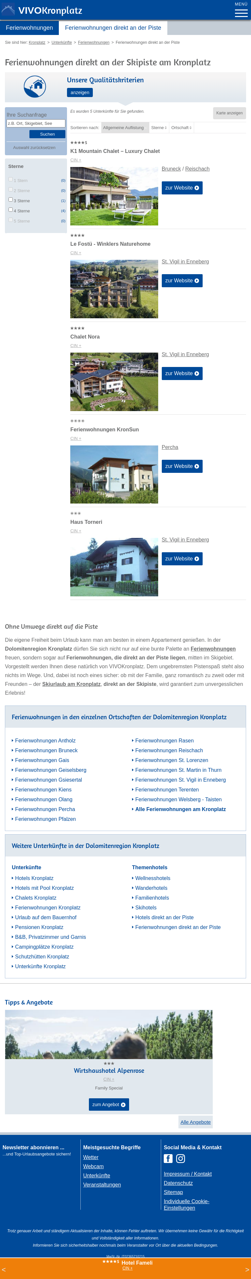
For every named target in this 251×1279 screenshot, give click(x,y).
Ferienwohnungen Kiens (43, 789)
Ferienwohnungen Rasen (164, 740)
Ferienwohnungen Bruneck (46, 750)
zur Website (182, 188)
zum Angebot (109, 1105)
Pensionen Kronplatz (39, 927)
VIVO (50, 10)
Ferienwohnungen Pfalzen (45, 819)
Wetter (90, 1157)
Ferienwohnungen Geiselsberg (50, 770)
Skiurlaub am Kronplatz (71, 684)
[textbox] (36, 123)
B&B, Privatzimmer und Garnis (50, 937)
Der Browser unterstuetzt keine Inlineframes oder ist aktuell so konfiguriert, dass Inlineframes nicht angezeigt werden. (38, 1199)
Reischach (197, 169)
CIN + (75, 160)
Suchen (47, 134)
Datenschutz (178, 1183)
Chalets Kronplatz (35, 898)
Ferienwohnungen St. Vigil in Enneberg (180, 780)
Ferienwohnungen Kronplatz (47, 907)
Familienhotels (152, 898)
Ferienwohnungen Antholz (45, 740)
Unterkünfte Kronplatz (40, 966)
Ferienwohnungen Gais (42, 760)
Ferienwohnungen (29, 28)
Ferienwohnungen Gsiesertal (48, 780)
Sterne (157, 127)
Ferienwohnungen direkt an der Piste (113, 28)
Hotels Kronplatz (34, 878)
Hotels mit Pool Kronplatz (44, 888)
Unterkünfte (96, 1175)
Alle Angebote (195, 1122)
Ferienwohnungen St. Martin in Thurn (178, 770)
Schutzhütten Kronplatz (42, 956)
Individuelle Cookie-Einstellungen (186, 1205)
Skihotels (146, 907)
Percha (170, 447)
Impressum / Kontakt (188, 1174)
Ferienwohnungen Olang (43, 799)
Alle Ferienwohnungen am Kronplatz (180, 809)
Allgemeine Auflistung (123, 127)
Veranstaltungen (102, 1185)
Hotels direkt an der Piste (164, 917)
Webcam (93, 1166)
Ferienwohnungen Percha (45, 809)
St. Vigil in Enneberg (185, 261)
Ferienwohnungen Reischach (169, 750)
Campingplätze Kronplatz (44, 947)
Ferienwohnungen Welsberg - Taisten (178, 799)
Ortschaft (180, 127)
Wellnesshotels (152, 878)
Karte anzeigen (229, 113)
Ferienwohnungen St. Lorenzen (171, 760)
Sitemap (173, 1192)
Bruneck (171, 169)
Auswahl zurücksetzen (34, 147)
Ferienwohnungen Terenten (167, 789)
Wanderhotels (151, 888)
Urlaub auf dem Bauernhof (45, 917)
